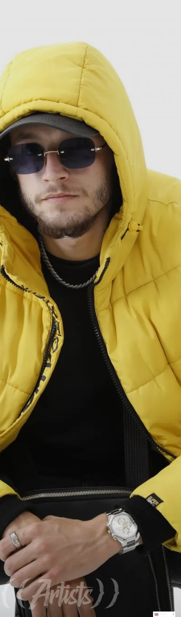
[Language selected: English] (164, 614)
